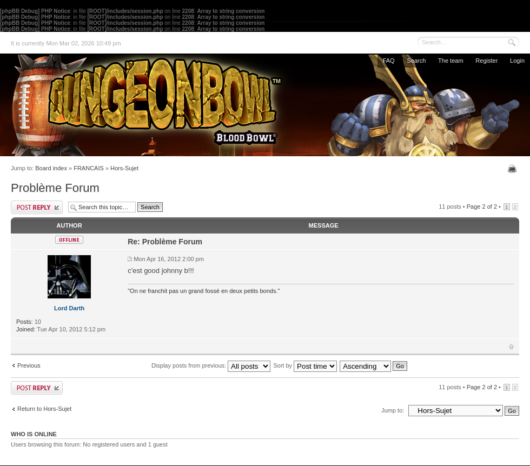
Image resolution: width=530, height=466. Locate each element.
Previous (29, 365)
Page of (482, 206)
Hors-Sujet (124, 168)
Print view (513, 168)
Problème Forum (55, 188)
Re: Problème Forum (165, 241)
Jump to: (392, 410)
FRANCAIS (89, 168)
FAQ (389, 60)
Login (517, 60)
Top (511, 346)
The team (450, 60)
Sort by (305, 365)
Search (416, 60)
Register (486, 60)
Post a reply (37, 207)
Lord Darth (69, 308)
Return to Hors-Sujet (44, 408)
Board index (51, 168)
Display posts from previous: (210, 365)
